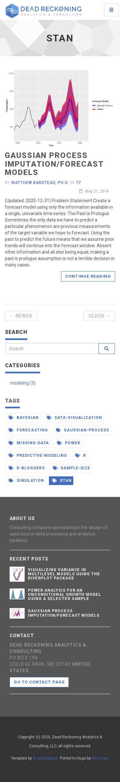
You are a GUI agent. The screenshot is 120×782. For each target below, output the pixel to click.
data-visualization (74, 417)
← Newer (21, 315)
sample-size (72, 468)
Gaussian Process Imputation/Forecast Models (54, 164)
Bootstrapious (45, 758)
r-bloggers (27, 468)
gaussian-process (82, 430)
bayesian (24, 417)
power (68, 443)
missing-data (29, 443)
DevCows (100, 758)
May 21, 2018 (94, 191)
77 (78, 182)
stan (62, 480)
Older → (99, 315)
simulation (26, 480)
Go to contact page (39, 682)
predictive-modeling (38, 455)
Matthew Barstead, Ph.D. (40, 182)
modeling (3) (23, 383)
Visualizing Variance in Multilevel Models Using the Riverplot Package (64, 574)
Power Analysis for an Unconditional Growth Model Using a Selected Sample (64, 594)
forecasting (28, 430)
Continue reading (88, 276)
